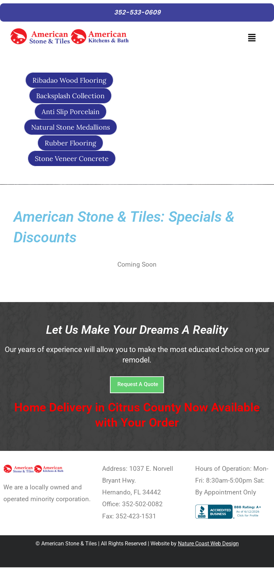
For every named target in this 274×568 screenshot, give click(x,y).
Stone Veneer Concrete (72, 159)
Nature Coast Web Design (208, 544)
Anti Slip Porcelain (70, 112)
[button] (198, 40)
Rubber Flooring (70, 143)
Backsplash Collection (70, 96)
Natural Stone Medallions (70, 127)
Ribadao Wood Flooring (69, 80)
